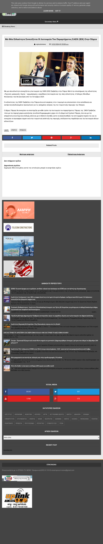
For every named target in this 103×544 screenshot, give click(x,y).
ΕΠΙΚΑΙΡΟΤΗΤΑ (9, 419)
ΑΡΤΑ (45, 414)
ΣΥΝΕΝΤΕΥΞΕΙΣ (52, 423)
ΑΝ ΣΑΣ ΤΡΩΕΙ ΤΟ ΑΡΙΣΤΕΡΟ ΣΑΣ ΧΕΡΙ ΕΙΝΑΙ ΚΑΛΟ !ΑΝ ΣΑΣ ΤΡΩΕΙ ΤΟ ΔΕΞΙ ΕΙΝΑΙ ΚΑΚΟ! (36, 333)
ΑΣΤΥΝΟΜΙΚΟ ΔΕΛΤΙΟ (57, 414)
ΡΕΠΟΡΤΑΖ (40, 423)
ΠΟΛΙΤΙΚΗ (95, 419)
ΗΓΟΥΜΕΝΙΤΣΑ (22, 419)
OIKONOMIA (18, 414)
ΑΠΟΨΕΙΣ (38, 414)
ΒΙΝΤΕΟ (69, 414)
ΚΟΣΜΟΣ (74, 419)
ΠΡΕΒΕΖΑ (23, 130)
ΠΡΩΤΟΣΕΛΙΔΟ (29, 423)
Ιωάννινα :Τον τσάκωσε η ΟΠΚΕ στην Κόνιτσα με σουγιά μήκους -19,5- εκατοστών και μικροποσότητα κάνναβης (50, 349)
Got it (58, 11)
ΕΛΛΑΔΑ (86, 414)
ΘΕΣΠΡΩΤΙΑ (48, 419)
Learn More (48, 11)
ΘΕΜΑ (40, 419)
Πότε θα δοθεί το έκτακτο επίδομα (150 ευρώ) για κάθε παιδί (32, 366)
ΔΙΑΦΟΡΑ (77, 414)
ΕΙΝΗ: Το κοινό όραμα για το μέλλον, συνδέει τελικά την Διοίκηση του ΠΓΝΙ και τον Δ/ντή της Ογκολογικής (48, 289)
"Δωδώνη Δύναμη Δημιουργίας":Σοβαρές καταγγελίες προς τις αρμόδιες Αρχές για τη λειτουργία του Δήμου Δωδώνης (52, 316)
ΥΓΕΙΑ (61, 423)
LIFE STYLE (8, 414)
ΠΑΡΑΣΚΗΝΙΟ (84, 419)
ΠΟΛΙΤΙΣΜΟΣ (9, 423)
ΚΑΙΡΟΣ (66, 419)
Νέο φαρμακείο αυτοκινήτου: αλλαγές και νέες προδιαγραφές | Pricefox (36, 357)
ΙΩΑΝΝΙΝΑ (58, 419)
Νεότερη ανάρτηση (27, 154)
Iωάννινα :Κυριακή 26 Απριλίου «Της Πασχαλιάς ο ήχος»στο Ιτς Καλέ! (35, 324)
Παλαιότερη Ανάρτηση (76, 154)
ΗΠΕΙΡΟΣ (14, 130)
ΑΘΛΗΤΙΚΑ (28, 414)
